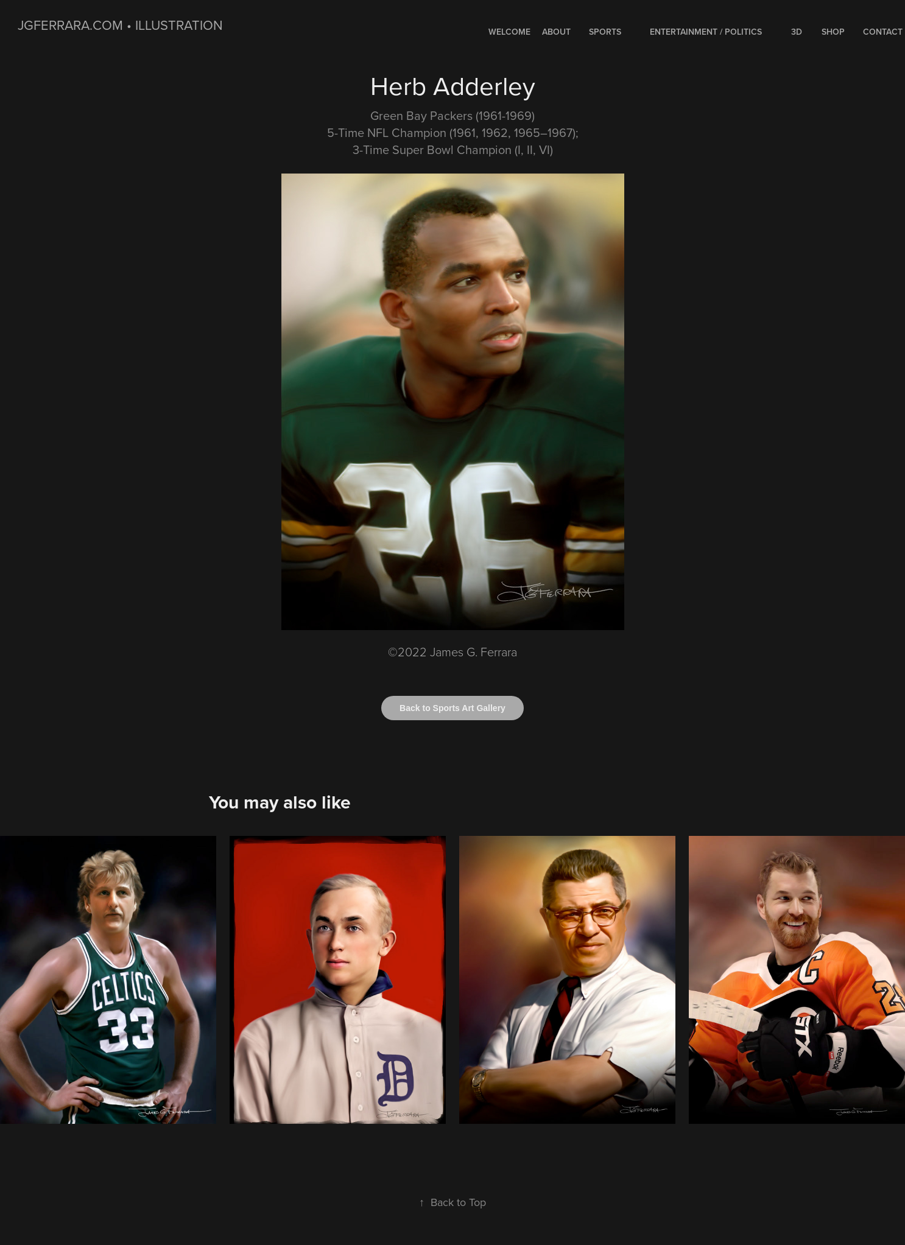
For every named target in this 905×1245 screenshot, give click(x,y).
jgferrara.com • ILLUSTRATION (120, 24)
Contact (883, 32)
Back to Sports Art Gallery (452, 708)
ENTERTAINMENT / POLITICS (706, 32)
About (556, 32)
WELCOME (509, 32)
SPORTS (605, 32)
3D (796, 32)
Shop (833, 32)
